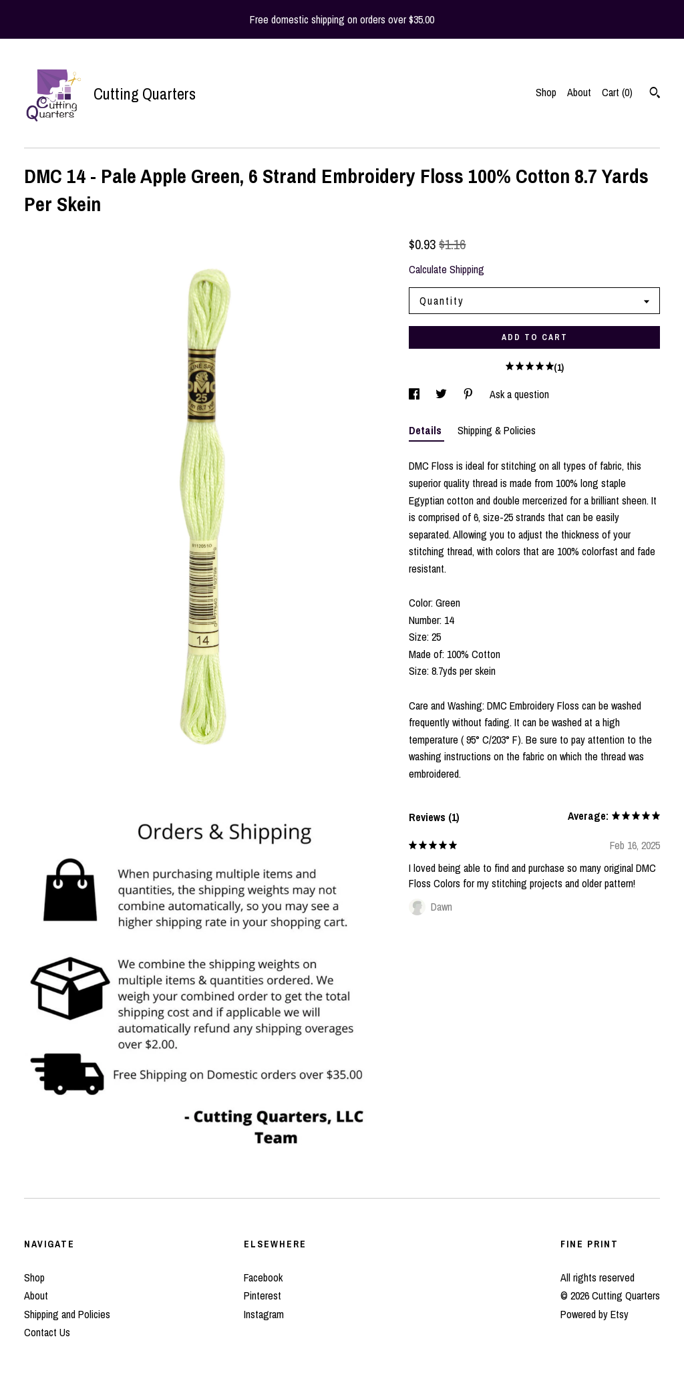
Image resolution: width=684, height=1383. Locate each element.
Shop (546, 92)
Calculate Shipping (446, 269)
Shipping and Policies (67, 1314)
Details (426, 430)
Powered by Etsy (594, 1314)
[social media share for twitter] (443, 394)
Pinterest (262, 1295)
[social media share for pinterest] (469, 394)
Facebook (263, 1277)
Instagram (264, 1314)
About (579, 92)
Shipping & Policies (497, 430)
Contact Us (47, 1332)
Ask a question (519, 394)
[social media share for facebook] (415, 394)
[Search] (655, 94)
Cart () (617, 92)
